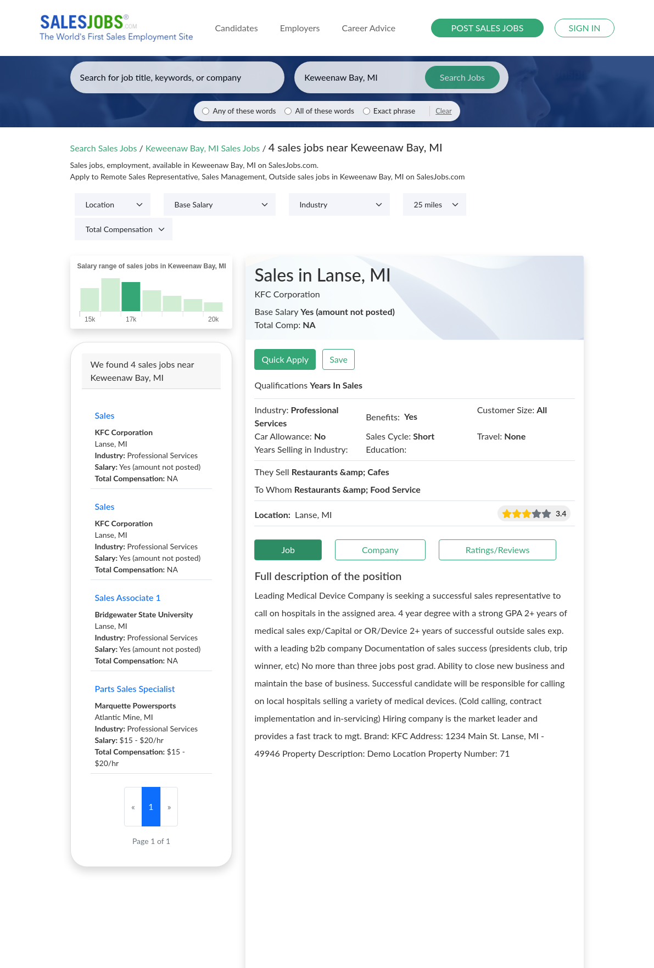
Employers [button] (300, 27)
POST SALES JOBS (487, 27)
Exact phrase (394, 110)
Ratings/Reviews (498, 549)
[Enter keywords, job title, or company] (177, 77)
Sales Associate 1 (128, 597)
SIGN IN (585, 27)
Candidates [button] (236, 27)
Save (338, 359)
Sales (105, 415)
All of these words (324, 110)
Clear (443, 110)
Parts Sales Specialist (135, 688)
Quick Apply (285, 359)
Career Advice (369, 27)
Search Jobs (462, 77)
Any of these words (244, 110)
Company (380, 549)
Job (288, 549)
